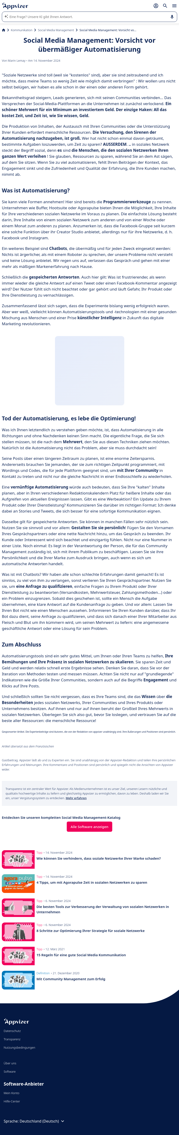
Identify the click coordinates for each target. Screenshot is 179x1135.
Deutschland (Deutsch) (42, 1121)
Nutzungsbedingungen (19, 1047)
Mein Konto (11, 1093)
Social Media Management (56, 30)
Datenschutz (12, 1031)
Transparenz (12, 1039)
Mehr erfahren (76, 798)
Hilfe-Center (12, 1101)
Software (10, 1071)
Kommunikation (21, 30)
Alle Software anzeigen (89, 826)
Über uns (10, 1063)
